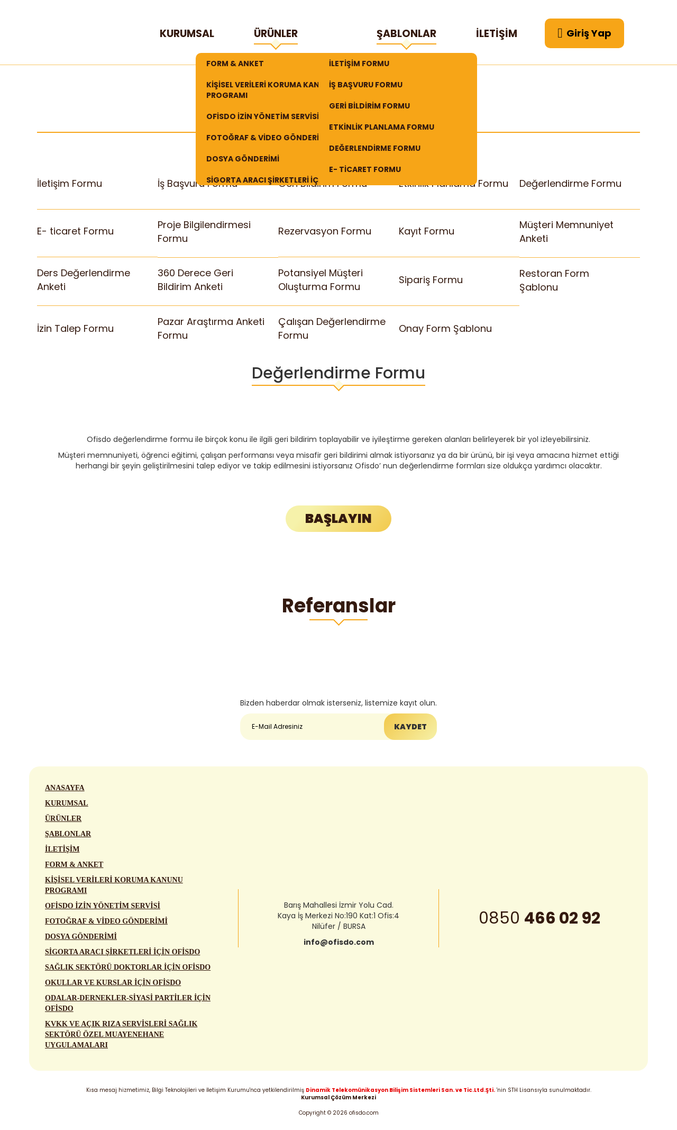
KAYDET (410, 726)
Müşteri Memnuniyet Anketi (566, 231)
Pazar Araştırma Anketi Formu (211, 328)
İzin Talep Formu (75, 328)
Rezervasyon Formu (324, 231)
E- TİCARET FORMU (365, 169)
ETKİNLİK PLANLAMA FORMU (381, 127)
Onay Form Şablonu (445, 328)
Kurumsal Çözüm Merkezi (338, 1097)
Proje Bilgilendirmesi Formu (204, 231)
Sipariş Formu (431, 279)
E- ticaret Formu (75, 231)
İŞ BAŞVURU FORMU (365, 84)
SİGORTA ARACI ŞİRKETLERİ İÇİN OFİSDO (122, 953)
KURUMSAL (187, 33)
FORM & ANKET (235, 63)
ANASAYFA (65, 789)
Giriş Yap (584, 33)
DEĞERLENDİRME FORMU (374, 148)
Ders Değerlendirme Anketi (83, 279)
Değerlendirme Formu (570, 183)
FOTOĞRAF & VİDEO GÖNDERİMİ (267, 137)
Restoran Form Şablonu (554, 280)
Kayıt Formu (426, 231)
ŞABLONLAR (406, 35)
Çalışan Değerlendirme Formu (331, 328)
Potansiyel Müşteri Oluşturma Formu (320, 279)
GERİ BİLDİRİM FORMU (369, 106)
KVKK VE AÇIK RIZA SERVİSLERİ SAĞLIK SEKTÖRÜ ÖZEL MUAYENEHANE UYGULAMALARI (121, 1035)
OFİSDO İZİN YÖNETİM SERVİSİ (262, 116)
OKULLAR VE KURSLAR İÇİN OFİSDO (113, 984)
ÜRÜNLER (276, 35)
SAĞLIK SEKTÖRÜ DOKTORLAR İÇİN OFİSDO (128, 968)
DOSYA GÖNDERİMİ (242, 158)
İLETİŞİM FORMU (359, 63)
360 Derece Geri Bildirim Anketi (195, 279)
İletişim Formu (69, 183)
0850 (539, 919)
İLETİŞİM (496, 33)
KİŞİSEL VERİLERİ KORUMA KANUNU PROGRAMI (271, 90)
